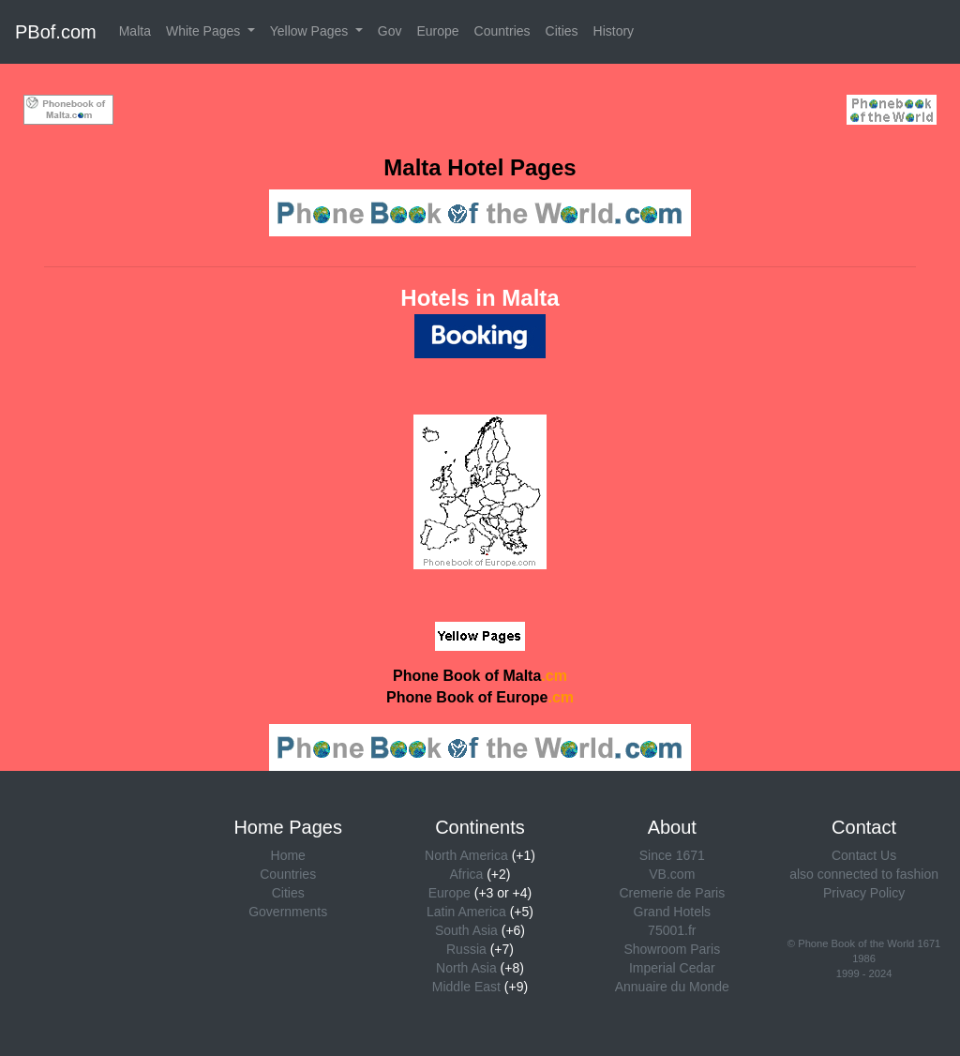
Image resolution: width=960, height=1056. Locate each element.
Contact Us (864, 855)
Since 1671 (672, 855)
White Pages (205, 30)
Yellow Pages (311, 30)
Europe (437, 30)
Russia (466, 949)
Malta (135, 30)
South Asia (466, 930)
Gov (390, 30)
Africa (467, 874)
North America (466, 855)
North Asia (466, 967)
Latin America (466, 911)
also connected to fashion (863, 874)
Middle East (466, 986)
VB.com (672, 874)
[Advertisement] (480, 107)
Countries (502, 30)
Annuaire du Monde (672, 986)
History (614, 30)
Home (288, 855)
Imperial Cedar (672, 967)
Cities (562, 30)
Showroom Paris (671, 949)
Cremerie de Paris (672, 892)
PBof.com (56, 32)
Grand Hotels (672, 911)
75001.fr (672, 930)
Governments (287, 911)
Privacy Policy (864, 892)
